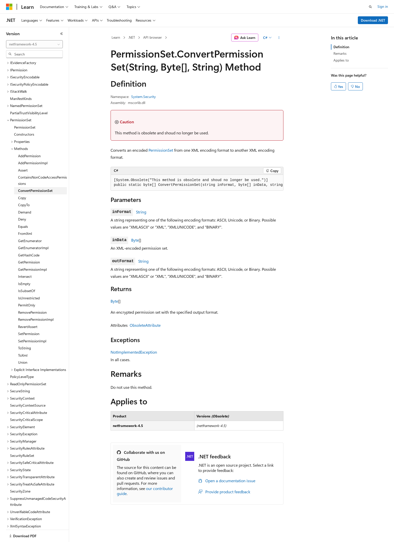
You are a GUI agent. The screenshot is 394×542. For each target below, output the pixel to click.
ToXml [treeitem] (22, 338)
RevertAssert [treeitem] (27, 309)
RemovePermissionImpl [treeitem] (36, 302)
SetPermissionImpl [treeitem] (32, 323)
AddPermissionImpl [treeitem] (32, 145)
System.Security (143, 96)
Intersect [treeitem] (25, 259)
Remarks (340, 53)
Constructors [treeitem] (24, 117)
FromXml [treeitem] (25, 216)
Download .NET (373, 20)
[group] (197, 183)
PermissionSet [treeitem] (24, 109)
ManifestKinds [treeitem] (21, 81)
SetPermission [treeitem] (28, 316)
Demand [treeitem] (24, 194)
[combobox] (34, 44)
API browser (152, 37)
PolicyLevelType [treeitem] (22, 359)
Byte (135, 240)
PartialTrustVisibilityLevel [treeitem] (28, 95)
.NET (131, 37)
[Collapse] (61, 33)
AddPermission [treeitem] (29, 138)
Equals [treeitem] (23, 209)
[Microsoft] (9, 7)
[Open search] (370, 6)
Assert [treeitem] (23, 152)
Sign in (382, 6)
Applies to (341, 60)
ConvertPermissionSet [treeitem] (35, 173)
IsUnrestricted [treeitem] (29, 280)
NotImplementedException (134, 352)
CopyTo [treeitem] (24, 187)
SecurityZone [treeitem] (20, 473)
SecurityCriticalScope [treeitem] (26, 402)
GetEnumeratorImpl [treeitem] (33, 230)
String (141, 211)
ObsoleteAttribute (145, 325)
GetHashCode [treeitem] (28, 237)
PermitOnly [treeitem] (26, 287)
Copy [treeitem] (22, 180)
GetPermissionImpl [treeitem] (32, 252)
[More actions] (279, 38)
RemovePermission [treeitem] (32, 295)
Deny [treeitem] (22, 201)
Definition (341, 46)
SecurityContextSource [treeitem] (27, 388)
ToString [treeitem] (24, 330)
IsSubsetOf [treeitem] (26, 273)
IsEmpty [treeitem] (24, 266)
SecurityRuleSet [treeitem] (22, 438)
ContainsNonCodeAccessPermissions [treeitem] (42, 163)
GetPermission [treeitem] (29, 244)
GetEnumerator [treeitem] (30, 223)
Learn (116, 37)
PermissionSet (161, 150)
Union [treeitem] (22, 345)
